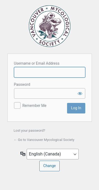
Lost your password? (29, 130)
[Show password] (80, 93)
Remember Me (34, 105)
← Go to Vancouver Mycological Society (44, 140)
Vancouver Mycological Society (50, 26)
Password (22, 84)
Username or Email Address (37, 63)
